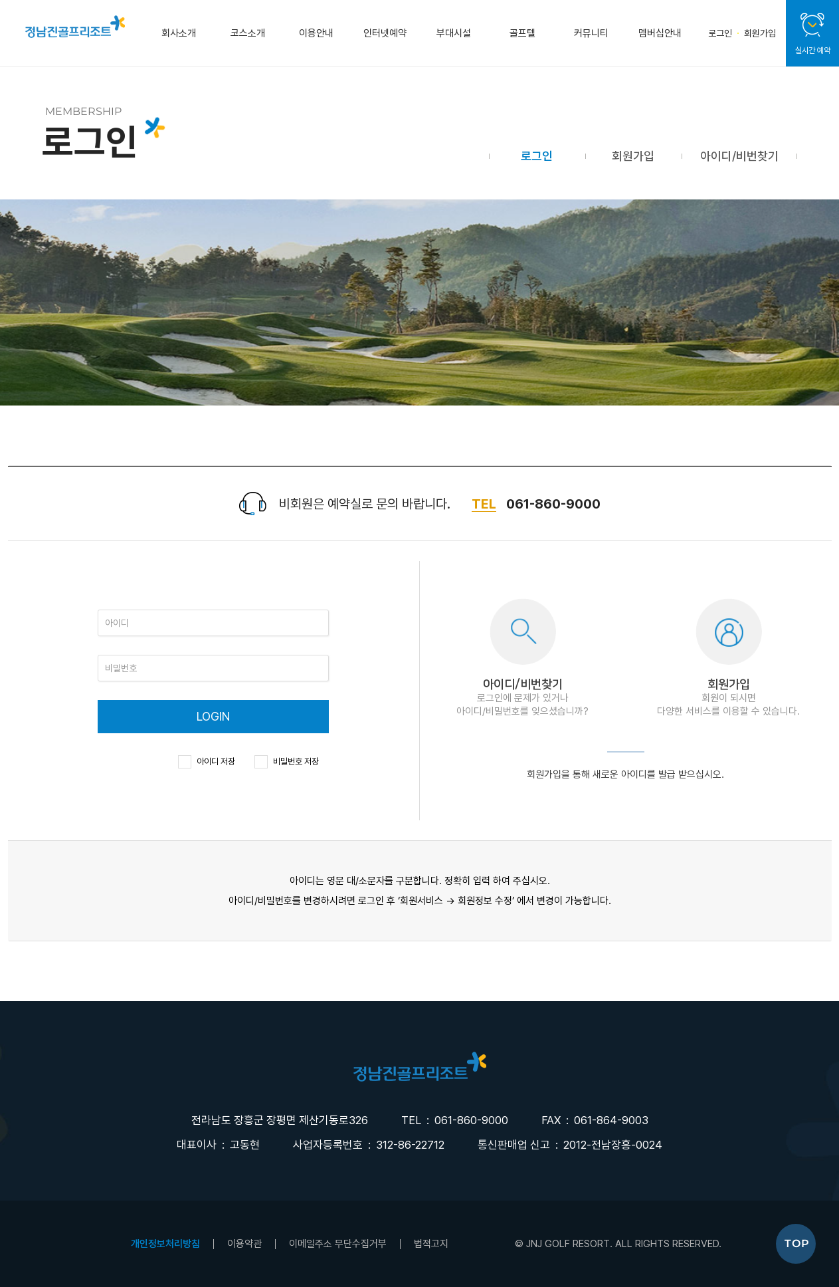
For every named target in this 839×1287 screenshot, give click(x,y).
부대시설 (453, 33)
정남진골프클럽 (75, 27)
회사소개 (178, 33)
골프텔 (522, 33)
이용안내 (316, 33)
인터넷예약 (385, 33)
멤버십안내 (660, 33)
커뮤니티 (591, 33)
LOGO (420, 1067)
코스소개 (248, 33)
